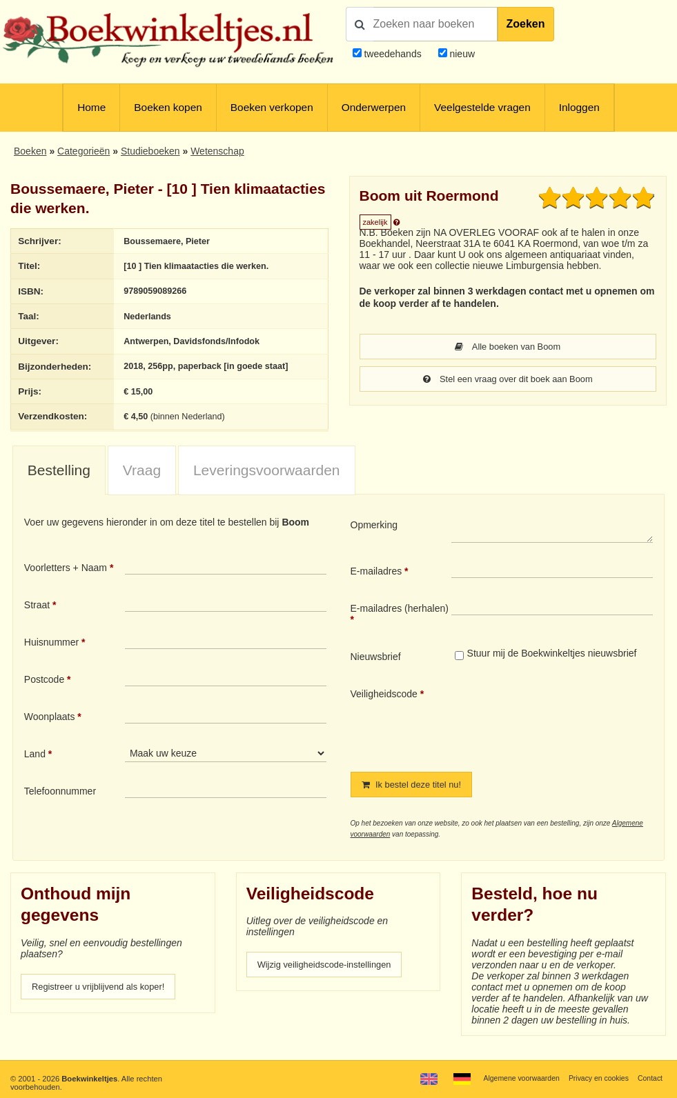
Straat (37, 613)
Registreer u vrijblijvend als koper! (104, 997)
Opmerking (374, 533)
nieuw (461, 53)
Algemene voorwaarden (512, 1079)
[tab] (59, 480)
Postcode (44, 688)
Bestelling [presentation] (59, 480)
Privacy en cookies (594, 1079)
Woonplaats (49, 725)
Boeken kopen (168, 107)
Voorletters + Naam (65, 576)
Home (91, 107)
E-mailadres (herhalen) (400, 617)
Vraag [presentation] (142, 480)
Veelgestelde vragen (482, 107)
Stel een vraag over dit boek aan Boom (507, 380)
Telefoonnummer (60, 800)
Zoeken (526, 24)
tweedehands (392, 53)
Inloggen (579, 107)
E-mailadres (376, 580)
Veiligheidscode (384, 702)
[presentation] (566, 728)
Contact (649, 1079)
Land (35, 762)
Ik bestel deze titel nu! (416, 793)
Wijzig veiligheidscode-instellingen (330, 975)
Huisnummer (51, 651)
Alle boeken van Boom (507, 346)
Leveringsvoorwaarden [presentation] (266, 480)
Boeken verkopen (271, 107)
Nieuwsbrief (376, 665)
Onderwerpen (374, 107)
